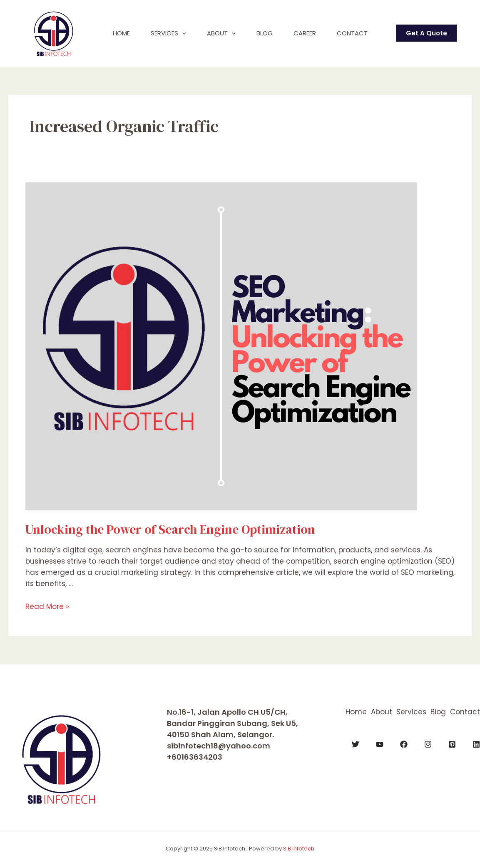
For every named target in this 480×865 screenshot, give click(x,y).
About (221, 33)
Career (304, 33)
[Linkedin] (476, 744)
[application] (182, 33)
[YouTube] (379, 744)
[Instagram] (428, 744)
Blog (264, 33)
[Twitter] (355, 744)
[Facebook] (404, 744)
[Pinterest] (452, 744)
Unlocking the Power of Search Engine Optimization (170, 529)
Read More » (47, 606)
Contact (352, 33)
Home (121, 33)
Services (168, 33)
